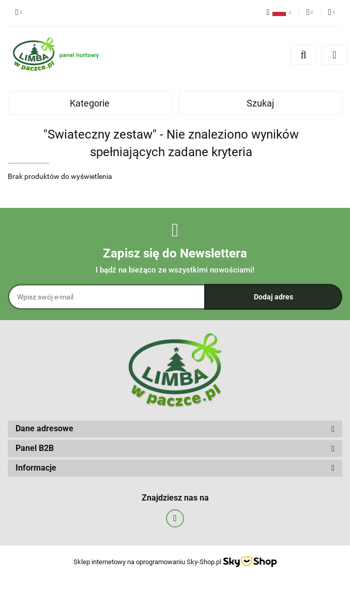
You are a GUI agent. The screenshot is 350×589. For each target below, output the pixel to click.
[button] (175, 428)
